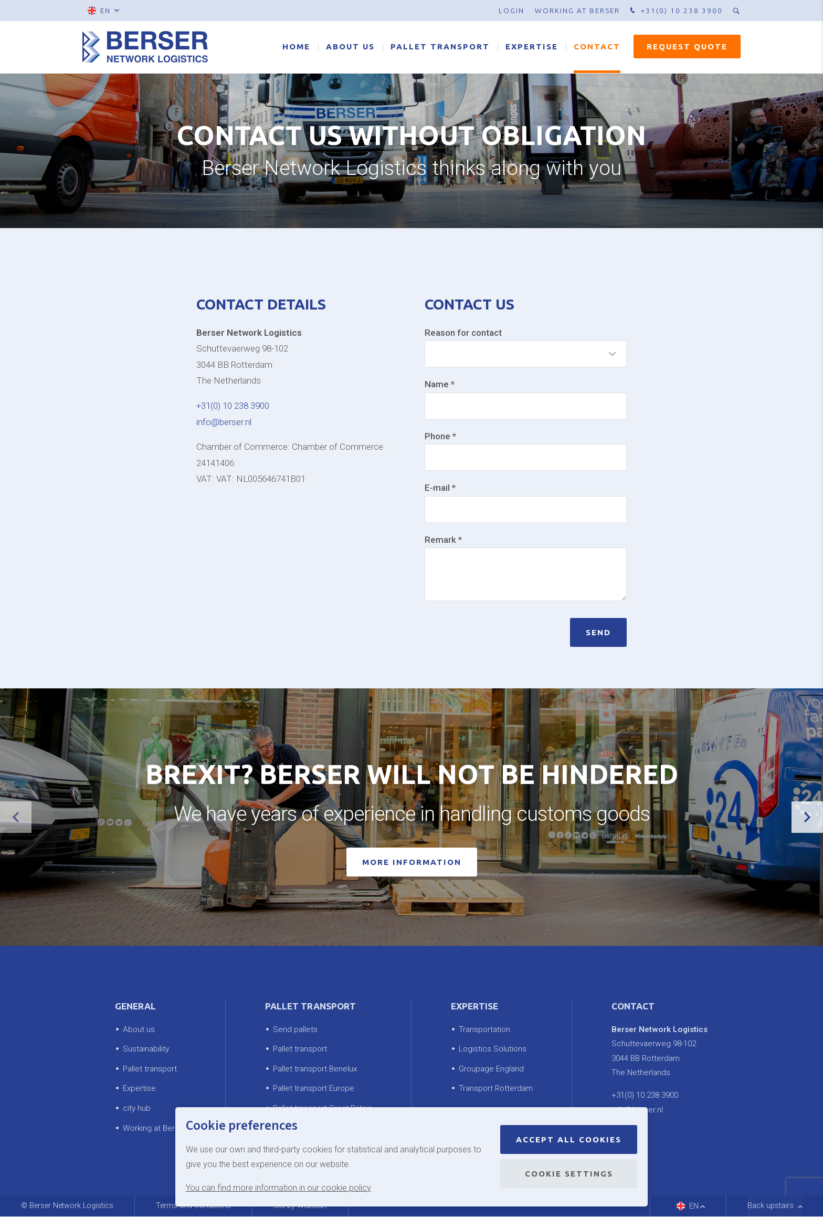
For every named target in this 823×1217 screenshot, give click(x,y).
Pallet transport (440, 47)
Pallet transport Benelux (315, 1069)
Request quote (687, 47)
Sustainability (146, 1049)
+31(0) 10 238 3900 (675, 11)
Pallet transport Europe (313, 1089)
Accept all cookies (568, 1139)
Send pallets (295, 1029)
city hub (137, 1108)
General (135, 1007)
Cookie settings (569, 1173)
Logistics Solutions (492, 1049)
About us (350, 47)
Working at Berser (577, 10)
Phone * (440, 436)
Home (296, 47)
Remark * (443, 539)
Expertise (531, 47)
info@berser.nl (223, 422)
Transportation (484, 1029)
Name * (440, 384)
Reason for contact (463, 332)
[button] (807, 817)
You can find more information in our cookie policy (278, 1188)
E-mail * (440, 487)
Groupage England (491, 1069)
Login (511, 10)
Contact (597, 47)
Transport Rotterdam (496, 1089)
